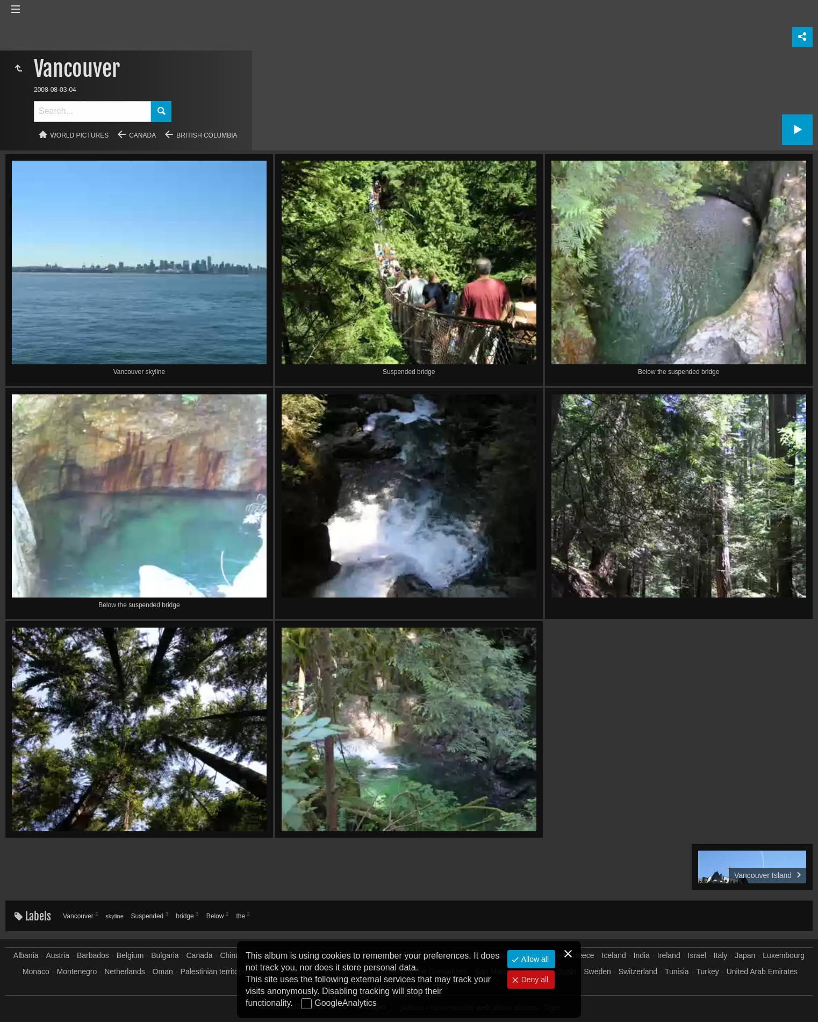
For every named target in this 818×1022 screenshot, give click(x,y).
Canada (142, 135)
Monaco (36, 971)
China (230, 955)
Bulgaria (164, 955)
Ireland (668, 955)
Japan (745, 955)
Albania (26, 955)
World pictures (80, 135)
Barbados (93, 955)
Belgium (130, 955)
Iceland (614, 955)
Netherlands (124, 971)
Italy (721, 955)
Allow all (534, 959)
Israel (697, 955)
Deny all (533, 979)
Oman (163, 971)
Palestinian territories (216, 971)
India (642, 955)
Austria (57, 955)
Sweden (597, 971)
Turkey (708, 971)
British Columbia (206, 135)
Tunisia (677, 971)
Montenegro (77, 971)
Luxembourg (784, 955)
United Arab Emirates (762, 971)
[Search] (92, 111)
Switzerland (638, 971)
